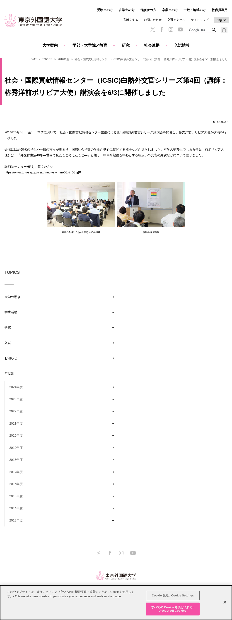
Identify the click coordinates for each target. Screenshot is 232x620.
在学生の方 (127, 10)
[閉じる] (225, 602)
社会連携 (152, 45)
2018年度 (16, 459)
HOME (33, 59)
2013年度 (16, 520)
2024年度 (16, 387)
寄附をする (130, 20)
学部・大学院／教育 (89, 45)
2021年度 (16, 423)
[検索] (200, 30)
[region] (116, 602)
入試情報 (182, 45)
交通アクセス (176, 20)
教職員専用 (219, 10)
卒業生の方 (170, 10)
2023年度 (16, 399)
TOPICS (47, 59)
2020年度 (16, 435)
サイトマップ (199, 20)
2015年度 (16, 496)
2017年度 (16, 472)
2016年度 (63, 59)
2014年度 (16, 508)
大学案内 (50, 45)
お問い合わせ (153, 20)
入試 (8, 343)
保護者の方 (148, 10)
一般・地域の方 (195, 10)
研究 (126, 45)
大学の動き (12, 297)
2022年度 (16, 411)
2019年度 (16, 447)
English (221, 20)
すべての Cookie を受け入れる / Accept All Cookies (172, 609)
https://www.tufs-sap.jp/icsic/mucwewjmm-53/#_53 (40, 172)
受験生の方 (105, 10)
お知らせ (11, 358)
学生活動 (11, 312)
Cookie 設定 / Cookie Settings (173, 595)
